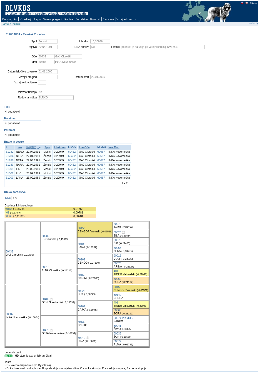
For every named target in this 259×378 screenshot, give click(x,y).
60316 (45, 267)
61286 (9, 160)
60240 (81, 337)
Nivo (8, 198)
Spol (47, 147)
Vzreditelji (26, 19)
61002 (9, 173)
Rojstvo (31, 147)
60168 (81, 259)
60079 (117, 341)
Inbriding (59, 147)
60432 (72, 151)
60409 (45, 299)
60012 (117, 255)
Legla (37, 19)
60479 (45, 330)
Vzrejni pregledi (52, 19)
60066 (117, 247)
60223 (81, 291)
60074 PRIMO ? (123, 318)
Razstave (108, 19)
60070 (117, 263)
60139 (81, 322)
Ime (19, 147)
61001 (9, 169)
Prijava (253, 3)
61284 (9, 156)
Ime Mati (113, 147)
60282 (45, 236)
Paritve (69, 19)
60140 (117, 294)
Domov (6, 19)
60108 (81, 244)
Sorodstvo (81, 19)
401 (7, 212)
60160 (81, 275)
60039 (117, 333)
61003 (9, 177)
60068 (8, 216)
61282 (9, 151)
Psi (15, 19)
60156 (8, 209)
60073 (117, 240)
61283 (9, 164)
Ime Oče (84, 147)
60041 (117, 325)
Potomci (95, 19)
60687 (101, 151)
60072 (117, 224)
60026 (117, 232)
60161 (81, 306)
